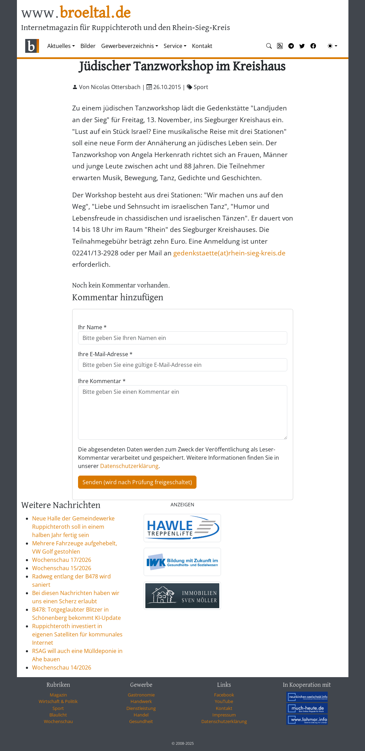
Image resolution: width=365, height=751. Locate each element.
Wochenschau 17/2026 (61, 560)
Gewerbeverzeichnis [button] (127, 46)
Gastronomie (141, 695)
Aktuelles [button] (59, 46)
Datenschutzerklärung (129, 466)
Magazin (58, 695)
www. (76, 13)
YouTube (224, 701)
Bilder (88, 46)
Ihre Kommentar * (102, 381)
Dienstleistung (141, 708)
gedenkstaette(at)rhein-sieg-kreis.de (229, 252)
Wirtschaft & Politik (58, 701)
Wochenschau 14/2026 (61, 667)
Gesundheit (141, 721)
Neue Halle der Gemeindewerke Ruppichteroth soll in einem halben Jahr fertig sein (73, 527)
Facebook (224, 695)
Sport (58, 708)
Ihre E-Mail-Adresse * (105, 354)
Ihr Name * (92, 327)
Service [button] (173, 46)
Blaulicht (58, 715)
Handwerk (141, 701)
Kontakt (202, 46)
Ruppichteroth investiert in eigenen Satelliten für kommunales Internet (77, 634)
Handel (141, 715)
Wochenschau (58, 721)
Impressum (224, 715)
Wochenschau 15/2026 (61, 568)
